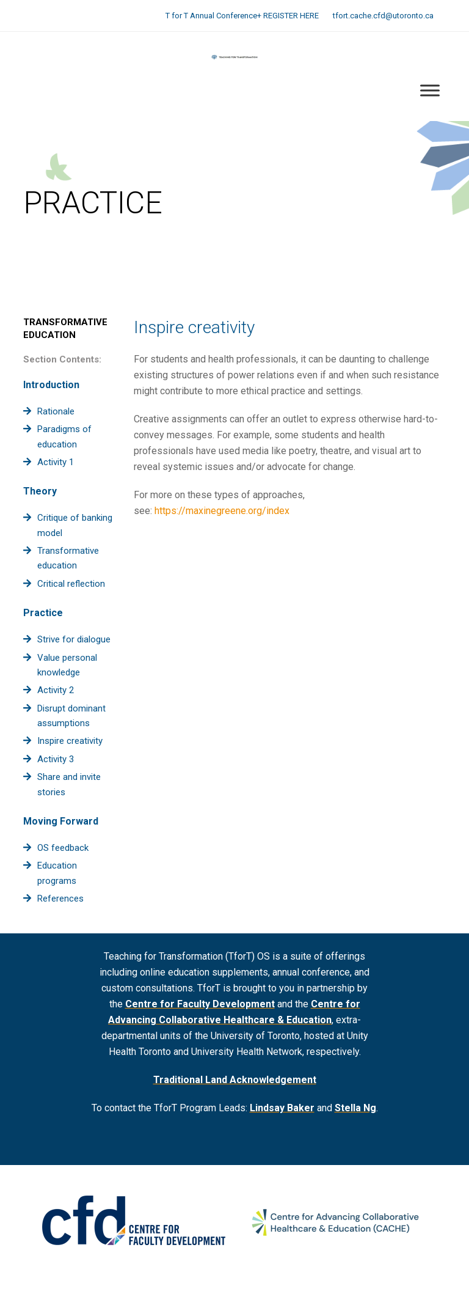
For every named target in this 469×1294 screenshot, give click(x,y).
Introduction (51, 385)
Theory (40, 491)
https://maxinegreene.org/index (222, 510)
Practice (43, 613)
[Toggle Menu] (430, 91)
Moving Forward (60, 821)
